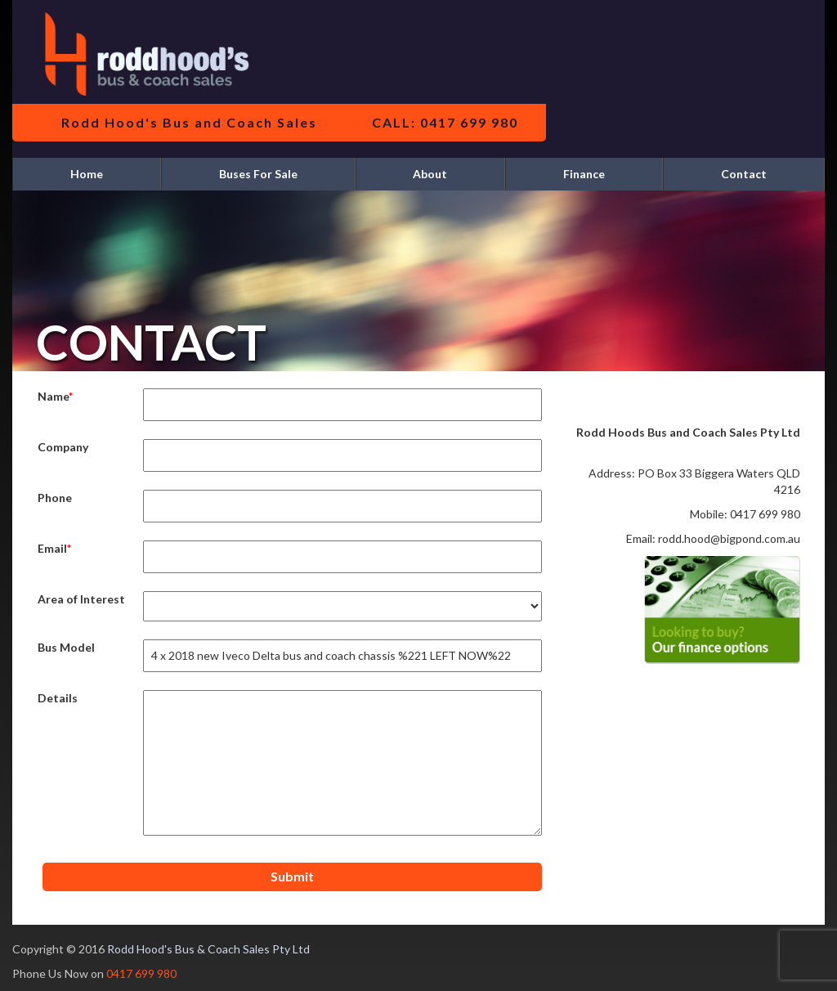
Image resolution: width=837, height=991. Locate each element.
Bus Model (66, 647)
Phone (55, 497)
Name (53, 396)
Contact (744, 174)
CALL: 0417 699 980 (445, 122)
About (430, 174)
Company (63, 447)
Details (58, 698)
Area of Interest (81, 599)
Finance (584, 174)
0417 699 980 (141, 973)
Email (52, 548)
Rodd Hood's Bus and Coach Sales (189, 122)
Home (86, 174)
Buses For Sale (258, 174)
